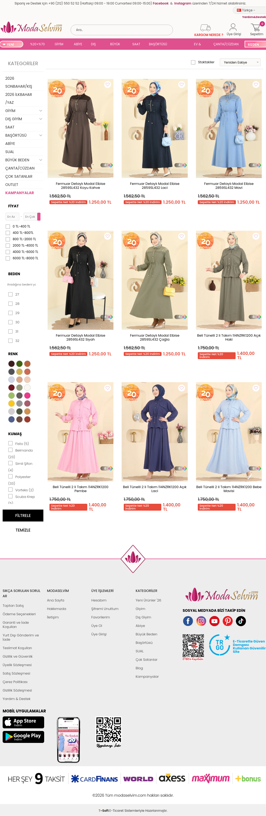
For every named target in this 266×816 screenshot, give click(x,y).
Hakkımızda (56, 608)
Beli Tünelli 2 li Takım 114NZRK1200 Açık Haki (228, 337)
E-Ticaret (116, 792)
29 (14, 313)
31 (13, 331)
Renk (13, 353)
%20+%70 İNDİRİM (37, 44)
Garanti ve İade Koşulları (16, 624)
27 (13, 294)
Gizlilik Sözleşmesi (17, 690)
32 (13, 341)
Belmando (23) (20, 453)
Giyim (140, 608)
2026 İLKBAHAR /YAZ (18, 98)
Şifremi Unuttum (104, 608)
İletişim (53, 617)
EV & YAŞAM (199, 44)
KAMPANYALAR (19, 192)
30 (14, 322)
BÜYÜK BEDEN (115, 44)
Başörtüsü (144, 642)
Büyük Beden (146, 634)
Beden (14, 274)
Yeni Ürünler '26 (148, 600)
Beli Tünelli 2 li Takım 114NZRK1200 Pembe (80, 488)
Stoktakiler (202, 62)
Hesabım (98, 600)
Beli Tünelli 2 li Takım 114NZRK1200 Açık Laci (154, 488)
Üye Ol (96, 625)
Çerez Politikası (15, 681)
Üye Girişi (99, 634)
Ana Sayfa (55, 600)
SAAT (136, 44)
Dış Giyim (143, 617)
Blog (139, 668)
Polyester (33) (19, 480)
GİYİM (59, 44)
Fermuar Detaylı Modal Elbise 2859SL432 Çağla (155, 337)
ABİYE (78, 44)
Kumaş (15, 433)
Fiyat (13, 206)
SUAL (181, 44)
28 (14, 303)
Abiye (140, 625)
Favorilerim (100, 617)
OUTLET (11, 184)
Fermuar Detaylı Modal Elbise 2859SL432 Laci (155, 185)
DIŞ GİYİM (95, 44)
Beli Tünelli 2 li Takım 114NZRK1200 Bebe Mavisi (229, 488)
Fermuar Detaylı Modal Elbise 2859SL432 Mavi (229, 185)
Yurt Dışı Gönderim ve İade (21, 637)
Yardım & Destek (16, 698)
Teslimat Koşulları (17, 647)
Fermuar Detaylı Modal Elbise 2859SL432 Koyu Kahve (80, 185)
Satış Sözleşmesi (16, 673)
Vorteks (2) (21, 490)
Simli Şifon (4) (20, 466)
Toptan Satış (13, 605)
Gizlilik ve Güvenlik (18, 656)
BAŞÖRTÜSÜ (158, 44)
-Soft (104, 792)
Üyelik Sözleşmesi (17, 664)
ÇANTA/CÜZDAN (226, 44)
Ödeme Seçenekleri (19, 614)
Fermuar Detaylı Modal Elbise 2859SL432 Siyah (80, 337)
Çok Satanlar (146, 659)
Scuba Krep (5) (21, 499)
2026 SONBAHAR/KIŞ (18, 82)
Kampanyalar (147, 676)
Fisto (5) (18, 443)
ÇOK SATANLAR (18, 176)
